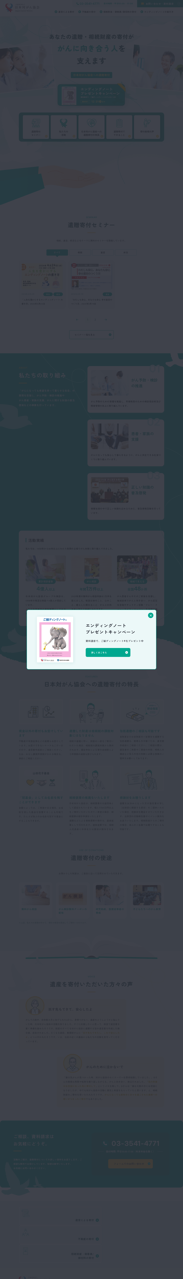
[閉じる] (150, 615)
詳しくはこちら (101, 652)
